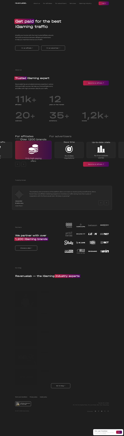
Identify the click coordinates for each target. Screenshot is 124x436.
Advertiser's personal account (56, 338)
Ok (119, 432)
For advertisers (60, 3)
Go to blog (61, 406)
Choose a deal (28, 269)
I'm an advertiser (53, 48)
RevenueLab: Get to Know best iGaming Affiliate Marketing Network (72, 397)
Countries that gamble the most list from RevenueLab (70, 358)
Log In (104, 3)
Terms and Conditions (21, 418)
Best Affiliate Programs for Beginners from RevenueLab (70, 319)
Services (73, 3)
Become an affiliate (96, 83)
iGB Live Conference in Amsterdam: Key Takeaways (68, 377)
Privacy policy (33, 418)
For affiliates (47, 3)
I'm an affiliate (27, 48)
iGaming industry (85, 3)
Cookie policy (43, 418)
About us (37, 3)
